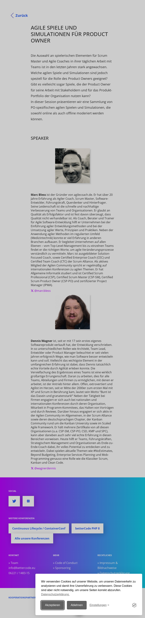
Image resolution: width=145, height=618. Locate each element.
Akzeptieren (52, 605)
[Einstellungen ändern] (99, 605)
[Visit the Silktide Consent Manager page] (134, 605)
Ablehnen (77, 605)
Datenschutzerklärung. (55, 594)
